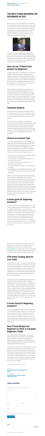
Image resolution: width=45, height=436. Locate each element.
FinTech (23, 364)
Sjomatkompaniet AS (12, 3)
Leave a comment (25, 19)
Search (8, 424)
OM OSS (12, 5)
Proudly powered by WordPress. (18, 432)
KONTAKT (17, 5)
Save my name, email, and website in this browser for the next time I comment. (20, 413)
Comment (8, 390)
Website (8, 408)
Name (8, 403)
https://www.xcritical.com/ (12, 248)
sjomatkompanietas (11, 19)
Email (23, 403)
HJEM (8, 5)
